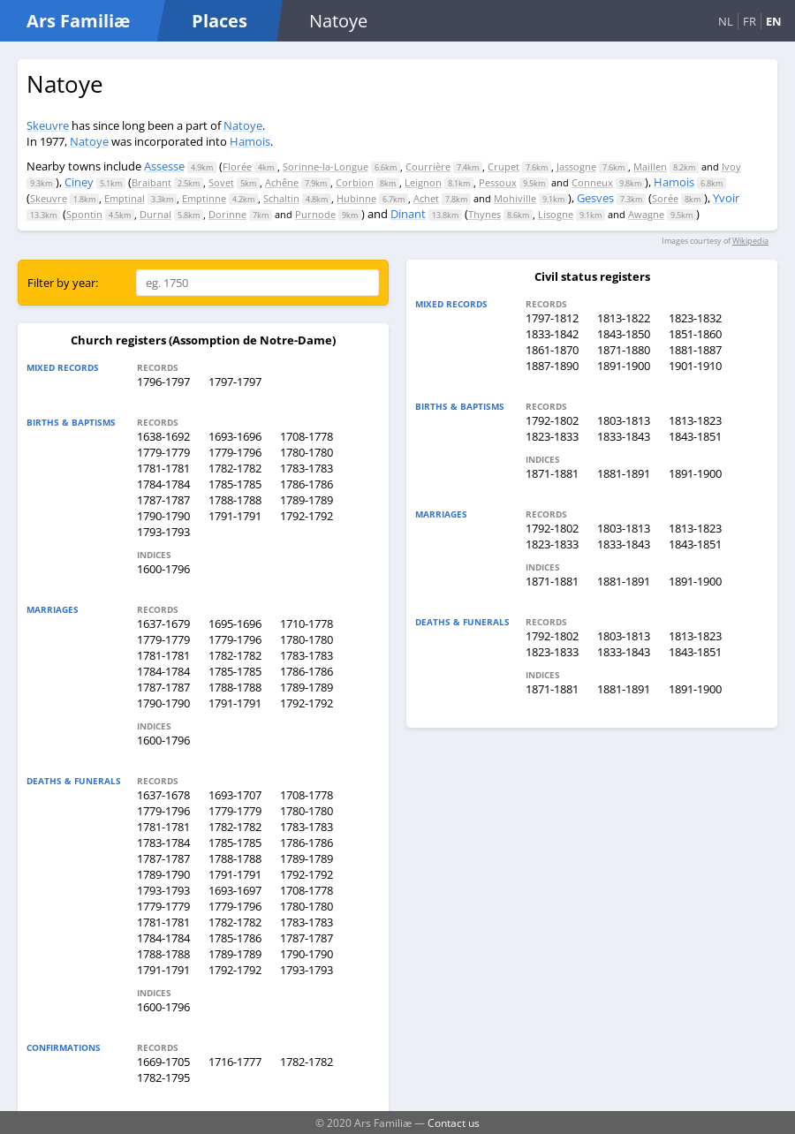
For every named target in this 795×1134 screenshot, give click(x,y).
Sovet (221, 182)
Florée (237, 166)
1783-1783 (306, 468)
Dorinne (227, 214)
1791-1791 (234, 516)
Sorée (665, 198)
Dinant (408, 214)
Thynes (484, 214)
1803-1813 (623, 420)
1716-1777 (234, 1062)
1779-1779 (163, 452)
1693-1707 (234, 795)
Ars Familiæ (78, 21)
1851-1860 (695, 334)
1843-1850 (623, 334)
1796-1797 (163, 381)
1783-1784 (163, 842)
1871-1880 (623, 350)
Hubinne (356, 198)
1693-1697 (234, 890)
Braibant (151, 182)
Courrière (427, 166)
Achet (426, 198)
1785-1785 (234, 484)
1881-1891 (623, 473)
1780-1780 (306, 452)
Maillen (650, 166)
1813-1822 (623, 318)
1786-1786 (306, 484)
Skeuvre (47, 125)
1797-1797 (234, 381)
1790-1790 (163, 516)
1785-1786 (234, 938)
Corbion (355, 182)
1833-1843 (623, 436)
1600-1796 (163, 569)
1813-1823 (695, 420)
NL (725, 21)
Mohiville (515, 198)
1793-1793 (163, 532)
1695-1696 (234, 623)
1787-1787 (163, 500)
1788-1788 (234, 500)
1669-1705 (163, 1062)
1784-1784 (163, 484)
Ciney (79, 182)
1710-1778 (306, 623)
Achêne (282, 182)
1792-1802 (552, 420)
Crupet (503, 166)
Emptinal (124, 198)
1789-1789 (306, 500)
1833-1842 (552, 334)
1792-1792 (306, 516)
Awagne (646, 214)
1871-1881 (552, 473)
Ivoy (731, 166)
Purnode (315, 214)
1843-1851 (695, 436)
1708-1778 (306, 436)
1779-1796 (234, 452)
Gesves (595, 198)
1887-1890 (552, 366)
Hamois (250, 141)
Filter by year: (62, 283)
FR (749, 21)
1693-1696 (234, 436)
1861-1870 (552, 350)
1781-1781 (163, 468)
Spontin (84, 214)
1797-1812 (552, 318)
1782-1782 (234, 468)
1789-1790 (163, 874)
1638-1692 (163, 436)
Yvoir (726, 198)
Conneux (592, 182)
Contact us (454, 1122)
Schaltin (281, 198)
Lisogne (555, 214)
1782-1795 (163, 1077)
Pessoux (498, 182)
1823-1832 (695, 318)
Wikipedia (750, 240)
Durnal (155, 214)
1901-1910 (695, 366)
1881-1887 (695, 350)
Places (219, 21)
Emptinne (204, 198)
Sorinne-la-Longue (325, 166)
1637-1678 (163, 795)
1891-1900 (623, 366)
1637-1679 (163, 623)
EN (774, 21)
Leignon (423, 182)
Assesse (164, 166)
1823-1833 (552, 436)
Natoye (242, 125)
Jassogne (576, 166)
